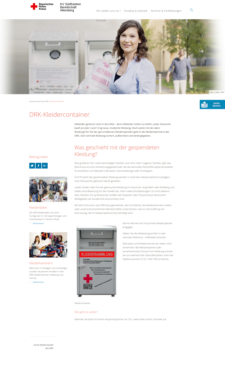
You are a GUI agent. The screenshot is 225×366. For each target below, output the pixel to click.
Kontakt (101, 20)
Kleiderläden (38, 207)
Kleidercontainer (57, 101)
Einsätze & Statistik (136, 10)
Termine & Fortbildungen (166, 10)
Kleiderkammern (41, 263)
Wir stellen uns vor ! (108, 10)
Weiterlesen (38, 223)
